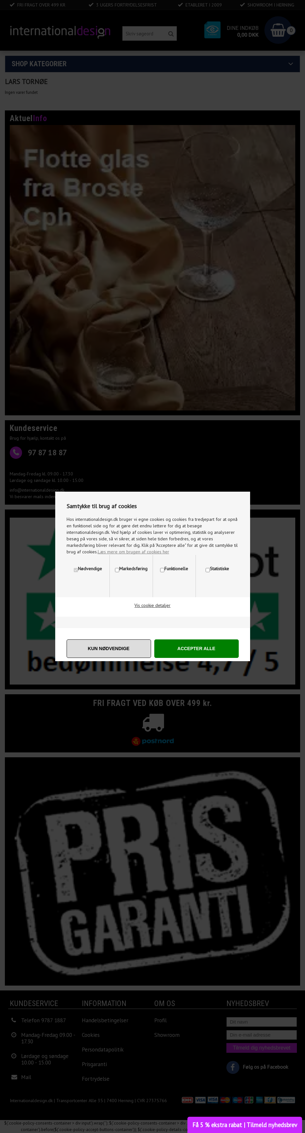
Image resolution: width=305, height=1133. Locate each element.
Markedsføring (133, 568)
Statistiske (219, 568)
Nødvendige (90, 568)
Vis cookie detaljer (152, 605)
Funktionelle (176, 568)
